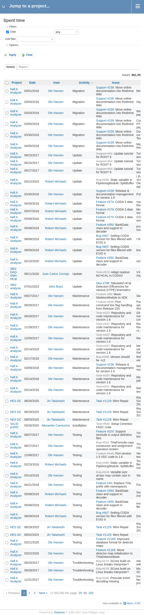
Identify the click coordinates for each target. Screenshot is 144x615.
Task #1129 (103, 401)
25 (80, 593)
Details (10, 66)
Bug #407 (102, 235)
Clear (29, 54)
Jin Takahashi (56, 401)
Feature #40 (104, 483)
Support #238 (105, 191)
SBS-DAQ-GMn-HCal (14, 274)
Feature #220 (105, 431)
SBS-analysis (15, 286)
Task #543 (103, 423)
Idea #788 (102, 283)
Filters (12, 26)
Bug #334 (102, 472)
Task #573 (103, 272)
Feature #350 (105, 224)
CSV (138, 603)
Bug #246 (102, 578)
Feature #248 (105, 453)
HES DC (15, 401)
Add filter (10, 38)
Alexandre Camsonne (56, 425)
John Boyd (56, 286)
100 (90, 593)
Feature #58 (104, 294)
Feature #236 (105, 301)
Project (17, 82)
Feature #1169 (105, 539)
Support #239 (105, 87)
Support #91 (104, 153)
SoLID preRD (14, 425)
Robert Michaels (55, 181)
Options (13, 45)
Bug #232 (102, 442)
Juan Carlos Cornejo (55, 274)
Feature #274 (105, 202)
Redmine (59, 612)
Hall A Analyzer (16, 90)
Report (23, 66)
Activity (84, 82)
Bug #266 (102, 357)
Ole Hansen (56, 91)
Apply (12, 54)
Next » (43, 593)
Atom (130, 603)
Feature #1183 (105, 550)
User (56, 82)
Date (13, 31)
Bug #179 (102, 561)
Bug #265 (102, 179)
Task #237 (103, 312)
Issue (116, 82)
